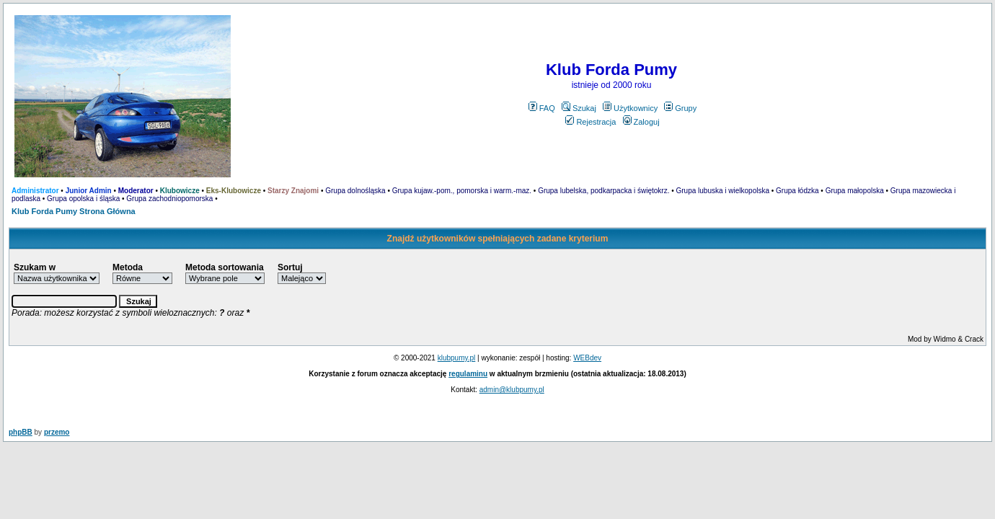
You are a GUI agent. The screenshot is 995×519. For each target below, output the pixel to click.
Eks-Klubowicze (233, 191)
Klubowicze (180, 191)
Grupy (680, 108)
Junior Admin (89, 191)
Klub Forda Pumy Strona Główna (74, 211)
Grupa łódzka (797, 191)
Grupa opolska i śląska (83, 199)
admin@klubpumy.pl (511, 390)
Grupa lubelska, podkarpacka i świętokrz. (603, 191)
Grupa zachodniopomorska (169, 199)
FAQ (542, 108)
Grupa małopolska (855, 191)
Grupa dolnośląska (355, 191)
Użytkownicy (630, 108)
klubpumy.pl (457, 358)
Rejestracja (590, 121)
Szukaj (579, 108)
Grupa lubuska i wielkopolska (723, 191)
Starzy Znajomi (293, 191)
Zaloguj (641, 121)
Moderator (136, 191)
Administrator (35, 191)
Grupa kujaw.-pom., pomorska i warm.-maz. (461, 191)
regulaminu (467, 374)
